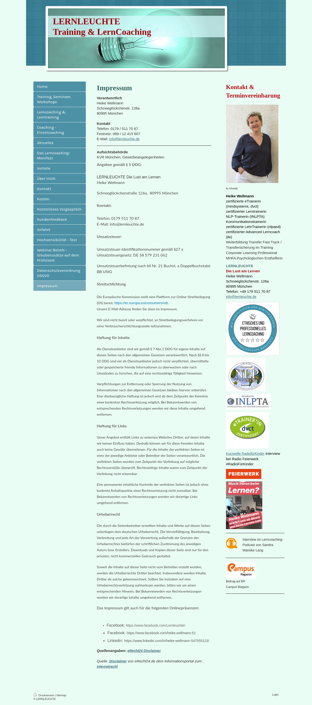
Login (275, 694)
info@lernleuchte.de (124, 139)
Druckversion (44, 695)
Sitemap (61, 695)
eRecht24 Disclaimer (144, 651)
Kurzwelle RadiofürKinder (245, 454)
